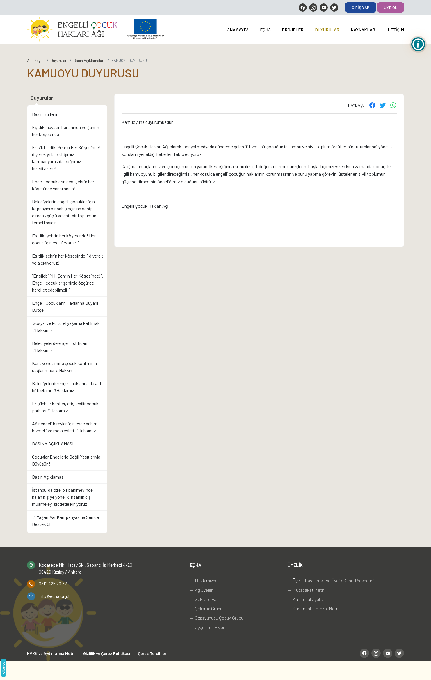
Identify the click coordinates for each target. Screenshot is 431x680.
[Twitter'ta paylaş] (382, 105)
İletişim (395, 29)
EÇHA (265, 29)
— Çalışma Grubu (206, 608)
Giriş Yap (360, 7)
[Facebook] (303, 7)
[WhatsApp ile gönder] (393, 105)
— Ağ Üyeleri (201, 590)
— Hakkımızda (204, 580)
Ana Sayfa (238, 29)
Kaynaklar (363, 29)
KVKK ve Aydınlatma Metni (51, 653)
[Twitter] (334, 7)
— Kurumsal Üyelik (305, 599)
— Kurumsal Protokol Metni (313, 608)
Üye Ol (390, 7)
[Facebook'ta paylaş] (372, 105)
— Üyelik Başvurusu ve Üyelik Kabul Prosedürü (331, 580)
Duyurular (327, 29)
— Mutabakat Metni (306, 590)
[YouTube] (324, 7)
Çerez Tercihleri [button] (152, 653)
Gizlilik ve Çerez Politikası (106, 653)
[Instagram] (313, 7)
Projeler (293, 29)
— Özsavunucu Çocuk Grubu (216, 618)
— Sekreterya (203, 599)
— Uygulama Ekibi (207, 627)
